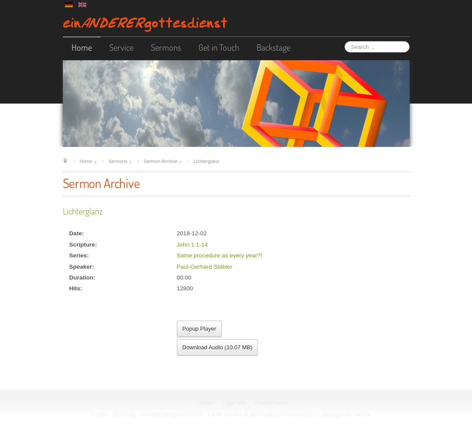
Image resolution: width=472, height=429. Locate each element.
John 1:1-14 (192, 244)
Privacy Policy (271, 403)
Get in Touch (219, 47)
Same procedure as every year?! (219, 255)
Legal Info (234, 403)
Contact (205, 403)
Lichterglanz (83, 211)
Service (121, 47)
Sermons (166, 47)
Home (82, 47)
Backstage (273, 47)
